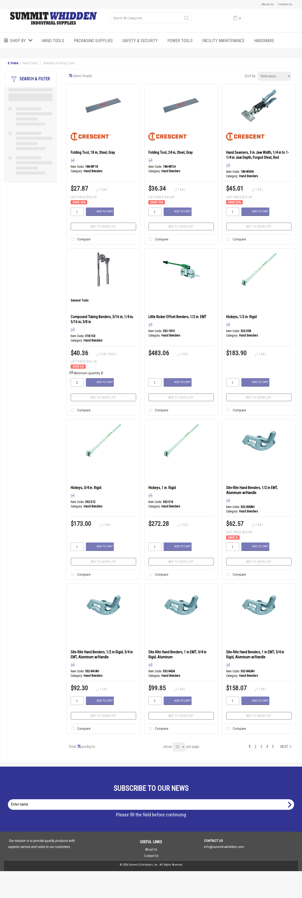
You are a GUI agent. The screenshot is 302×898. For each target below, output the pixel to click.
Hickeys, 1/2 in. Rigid (241, 317)
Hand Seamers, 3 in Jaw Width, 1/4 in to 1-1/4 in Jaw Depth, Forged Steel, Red (257, 155)
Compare (80, 239)
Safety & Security (140, 40)
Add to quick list (103, 226)
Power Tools (180, 40)
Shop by (18, 40)
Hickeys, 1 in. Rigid (162, 488)
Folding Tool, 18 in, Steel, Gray (93, 152)
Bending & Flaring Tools (59, 63)
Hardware (264, 40)
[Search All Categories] (151, 18)
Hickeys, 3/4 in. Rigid (86, 488)
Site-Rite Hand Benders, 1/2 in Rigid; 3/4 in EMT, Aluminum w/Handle (102, 654)
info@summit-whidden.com (224, 847)
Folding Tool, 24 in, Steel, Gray (170, 152)
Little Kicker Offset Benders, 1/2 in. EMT (177, 317)
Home (12, 63)
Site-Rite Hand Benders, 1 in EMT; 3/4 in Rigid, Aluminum (177, 654)
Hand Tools (52, 40)
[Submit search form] (186, 18)
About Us (268, 4)
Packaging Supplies (93, 40)
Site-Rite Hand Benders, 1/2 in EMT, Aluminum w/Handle (252, 490)
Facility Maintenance (223, 40)
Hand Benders (93, 171)
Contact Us (285, 4)
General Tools (80, 300)
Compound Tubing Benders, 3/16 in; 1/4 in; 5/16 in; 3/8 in (102, 319)
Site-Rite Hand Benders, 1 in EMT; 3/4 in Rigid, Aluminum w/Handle (255, 654)
